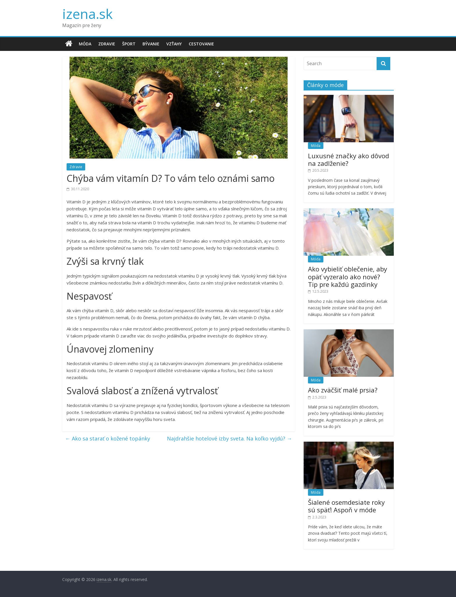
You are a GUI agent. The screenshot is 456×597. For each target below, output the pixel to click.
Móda (85, 44)
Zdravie (106, 44)
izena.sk (87, 14)
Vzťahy (174, 44)
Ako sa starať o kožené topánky (107, 438)
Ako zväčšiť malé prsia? (342, 389)
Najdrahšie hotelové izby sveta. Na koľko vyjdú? (229, 438)
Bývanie (150, 44)
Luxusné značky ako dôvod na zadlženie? (348, 159)
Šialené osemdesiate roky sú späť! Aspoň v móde (346, 506)
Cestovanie (201, 44)
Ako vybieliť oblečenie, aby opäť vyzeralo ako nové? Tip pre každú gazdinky (347, 276)
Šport (129, 44)
